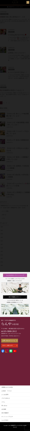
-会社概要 (3, 409)
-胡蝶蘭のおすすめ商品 (7, 387)
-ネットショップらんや (7, 416)
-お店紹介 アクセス (6, 391)
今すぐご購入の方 (9, 345)
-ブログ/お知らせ (5, 398)
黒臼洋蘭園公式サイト (15, 297)
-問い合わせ (4, 405)
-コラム (3, 402)
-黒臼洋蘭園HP (5, 413)
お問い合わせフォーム (9, 340)
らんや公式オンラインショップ (15, 275)
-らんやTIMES (4, 420)
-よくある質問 (4, 394)
